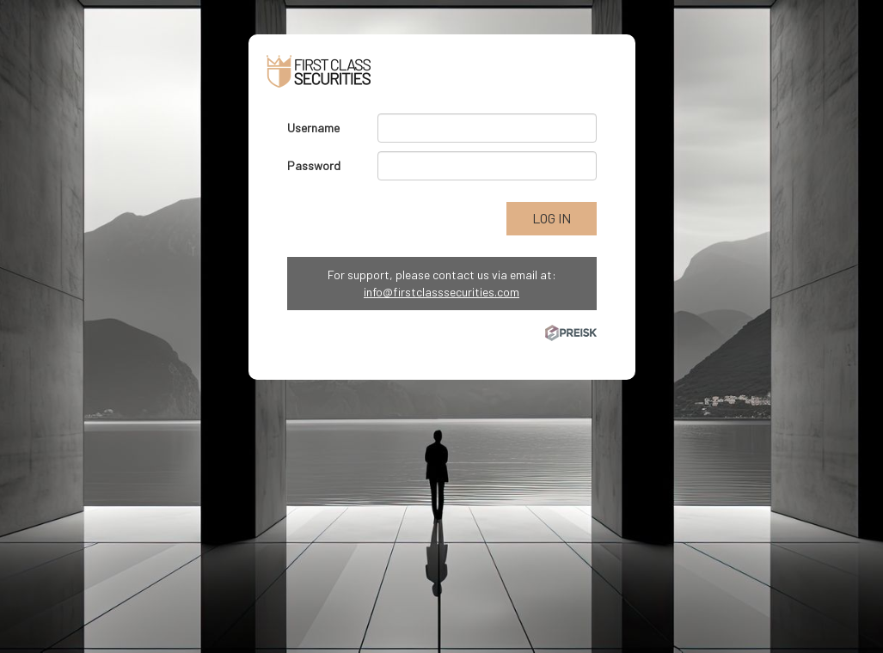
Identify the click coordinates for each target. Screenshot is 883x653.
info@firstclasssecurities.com (441, 291)
